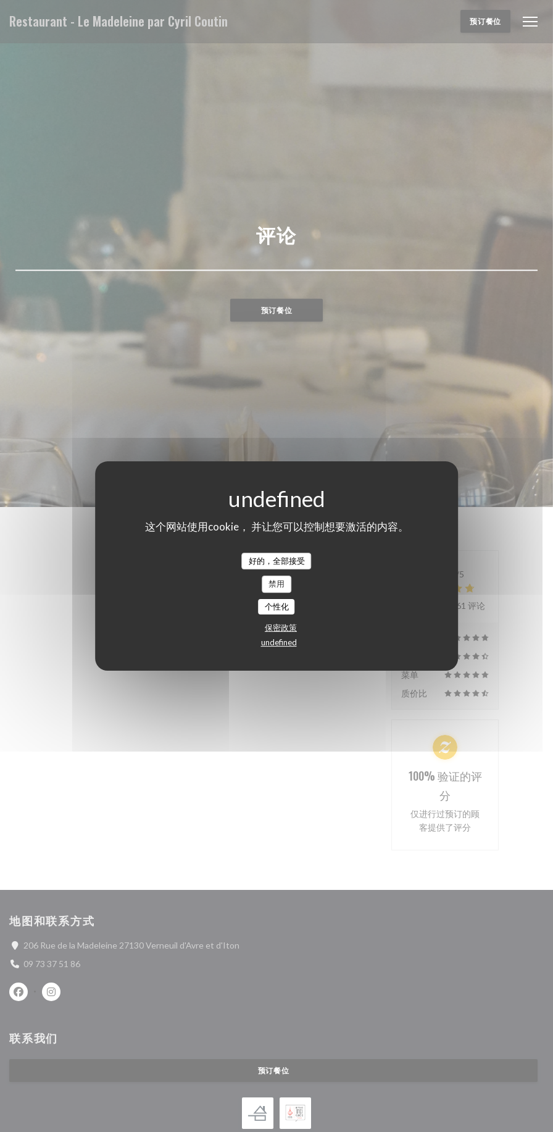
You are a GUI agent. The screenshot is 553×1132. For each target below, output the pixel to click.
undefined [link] (279, 642)
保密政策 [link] (281, 627)
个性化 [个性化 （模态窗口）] (277, 606)
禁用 (276, 584)
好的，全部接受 (277, 561)
